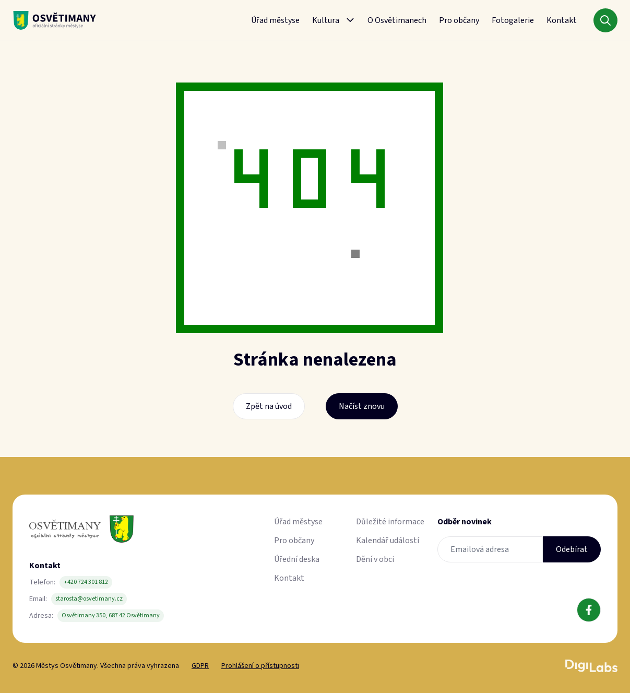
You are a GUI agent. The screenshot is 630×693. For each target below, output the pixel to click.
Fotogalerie (513, 20)
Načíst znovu (362, 406)
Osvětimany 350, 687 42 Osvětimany (111, 615)
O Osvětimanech (396, 20)
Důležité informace (390, 521)
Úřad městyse (275, 20)
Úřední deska (296, 559)
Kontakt (561, 20)
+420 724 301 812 (86, 582)
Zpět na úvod (269, 406)
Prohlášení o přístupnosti (260, 666)
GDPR (200, 666)
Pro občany (459, 20)
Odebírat (572, 549)
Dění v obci (375, 559)
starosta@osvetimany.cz (89, 598)
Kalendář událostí (387, 540)
